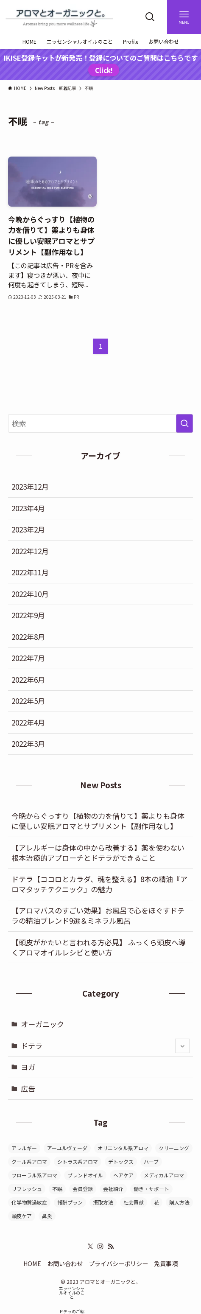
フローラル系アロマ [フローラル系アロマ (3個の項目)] (34, 1175)
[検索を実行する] (184, 423)
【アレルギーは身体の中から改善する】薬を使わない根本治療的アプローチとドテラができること (97, 852)
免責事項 (166, 1263)
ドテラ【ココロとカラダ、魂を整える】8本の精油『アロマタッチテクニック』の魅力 (99, 884)
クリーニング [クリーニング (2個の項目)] (174, 1148)
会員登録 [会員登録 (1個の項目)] (83, 1188)
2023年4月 (28, 508)
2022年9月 (28, 615)
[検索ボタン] (150, 17)
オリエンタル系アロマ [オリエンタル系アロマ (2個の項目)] (123, 1148)
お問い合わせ (65, 1263)
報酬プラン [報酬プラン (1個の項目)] (70, 1202)
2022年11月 (30, 572)
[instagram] (100, 1246)
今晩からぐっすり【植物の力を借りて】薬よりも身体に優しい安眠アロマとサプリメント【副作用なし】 (97, 820)
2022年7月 (28, 658)
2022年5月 (28, 700)
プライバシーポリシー (118, 1263)
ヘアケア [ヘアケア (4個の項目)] (123, 1175)
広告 (28, 1088)
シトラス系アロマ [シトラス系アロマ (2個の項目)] (77, 1161)
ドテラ (105, 1046)
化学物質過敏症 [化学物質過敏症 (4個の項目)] (29, 1202)
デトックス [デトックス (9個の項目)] (121, 1161)
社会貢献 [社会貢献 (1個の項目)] (133, 1202)
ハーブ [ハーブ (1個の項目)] (151, 1161)
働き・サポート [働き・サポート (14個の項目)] (151, 1188)
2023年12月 (30, 486)
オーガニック (42, 1024)
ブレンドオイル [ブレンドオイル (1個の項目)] (85, 1175)
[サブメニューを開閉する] (182, 1046)
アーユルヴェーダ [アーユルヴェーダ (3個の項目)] (67, 1148)
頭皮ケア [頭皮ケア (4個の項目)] (21, 1215)
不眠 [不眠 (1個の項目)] (57, 1188)
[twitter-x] (90, 1246)
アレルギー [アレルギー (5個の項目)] (24, 1148)
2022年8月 (28, 636)
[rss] (110, 1246)
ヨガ (28, 1067)
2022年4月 (28, 722)
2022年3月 (28, 743)
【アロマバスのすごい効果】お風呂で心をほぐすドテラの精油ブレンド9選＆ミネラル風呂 (97, 915)
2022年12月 (30, 551)
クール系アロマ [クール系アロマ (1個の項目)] (29, 1161)
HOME (32, 1263)
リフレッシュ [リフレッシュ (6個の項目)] (26, 1188)
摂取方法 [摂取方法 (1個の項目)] (103, 1202)
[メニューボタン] (184, 17)
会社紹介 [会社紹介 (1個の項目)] (113, 1188)
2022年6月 (28, 679)
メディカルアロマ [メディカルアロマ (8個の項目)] (164, 1175)
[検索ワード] (100, 423)
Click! (104, 70)
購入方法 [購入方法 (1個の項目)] (179, 1202)
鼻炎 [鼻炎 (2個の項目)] (47, 1215)
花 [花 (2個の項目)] (156, 1202)
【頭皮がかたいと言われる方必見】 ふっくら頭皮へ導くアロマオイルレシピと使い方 (98, 947)
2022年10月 (30, 593)
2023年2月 (28, 529)
